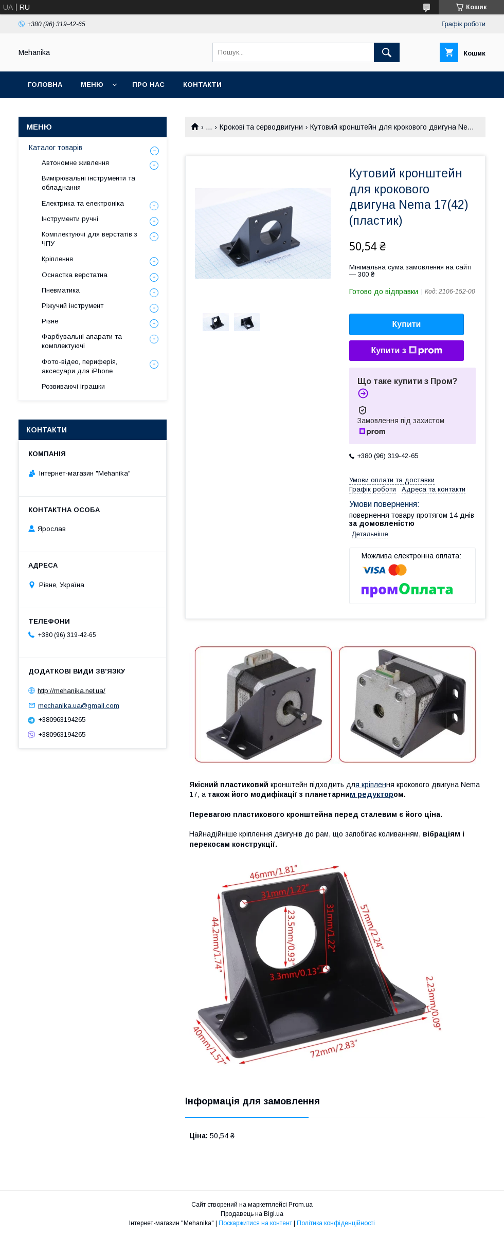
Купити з (406, 350)
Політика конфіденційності (336, 1223)
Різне (50, 321)
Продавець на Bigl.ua (252, 1213)
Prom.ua (301, 1204)
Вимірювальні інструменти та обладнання (88, 182)
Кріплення (57, 259)
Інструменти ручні (70, 219)
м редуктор (371, 794)
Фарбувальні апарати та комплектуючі (82, 341)
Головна (45, 84)
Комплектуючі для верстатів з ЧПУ (89, 238)
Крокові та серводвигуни (261, 127)
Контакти (202, 84)
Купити (406, 324)
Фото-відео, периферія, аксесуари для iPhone (79, 366)
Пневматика (61, 290)
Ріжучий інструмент (72, 306)
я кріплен (370, 784)
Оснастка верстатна (74, 275)
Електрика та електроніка (83, 203)
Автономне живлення (75, 163)
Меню (92, 84)
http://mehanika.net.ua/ (71, 691)
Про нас (148, 84)
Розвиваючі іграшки (73, 386)
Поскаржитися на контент (255, 1223)
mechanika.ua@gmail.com (78, 705)
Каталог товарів (55, 147)
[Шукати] (387, 52)
